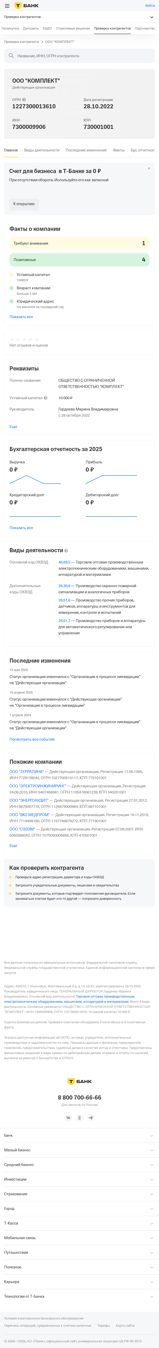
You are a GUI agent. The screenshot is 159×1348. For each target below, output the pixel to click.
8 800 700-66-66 (79, 1097)
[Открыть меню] (7, 6)
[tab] (11, 150)
